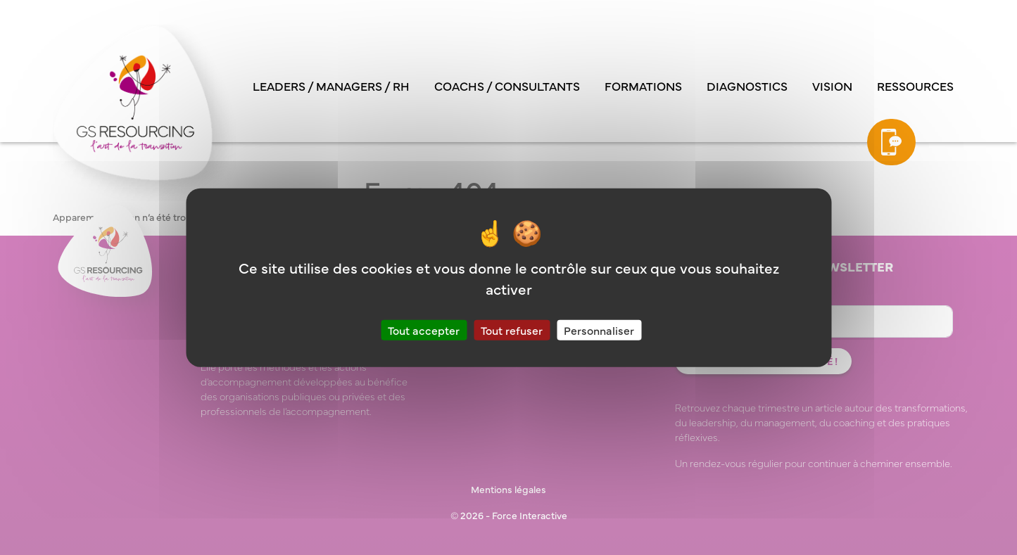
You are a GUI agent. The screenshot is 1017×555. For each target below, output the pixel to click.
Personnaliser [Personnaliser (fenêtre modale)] (599, 330)
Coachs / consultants (507, 85)
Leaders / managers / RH (331, 85)
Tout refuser (512, 330)
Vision (832, 85)
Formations (643, 85)
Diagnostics (747, 85)
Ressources (915, 85)
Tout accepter (424, 330)
